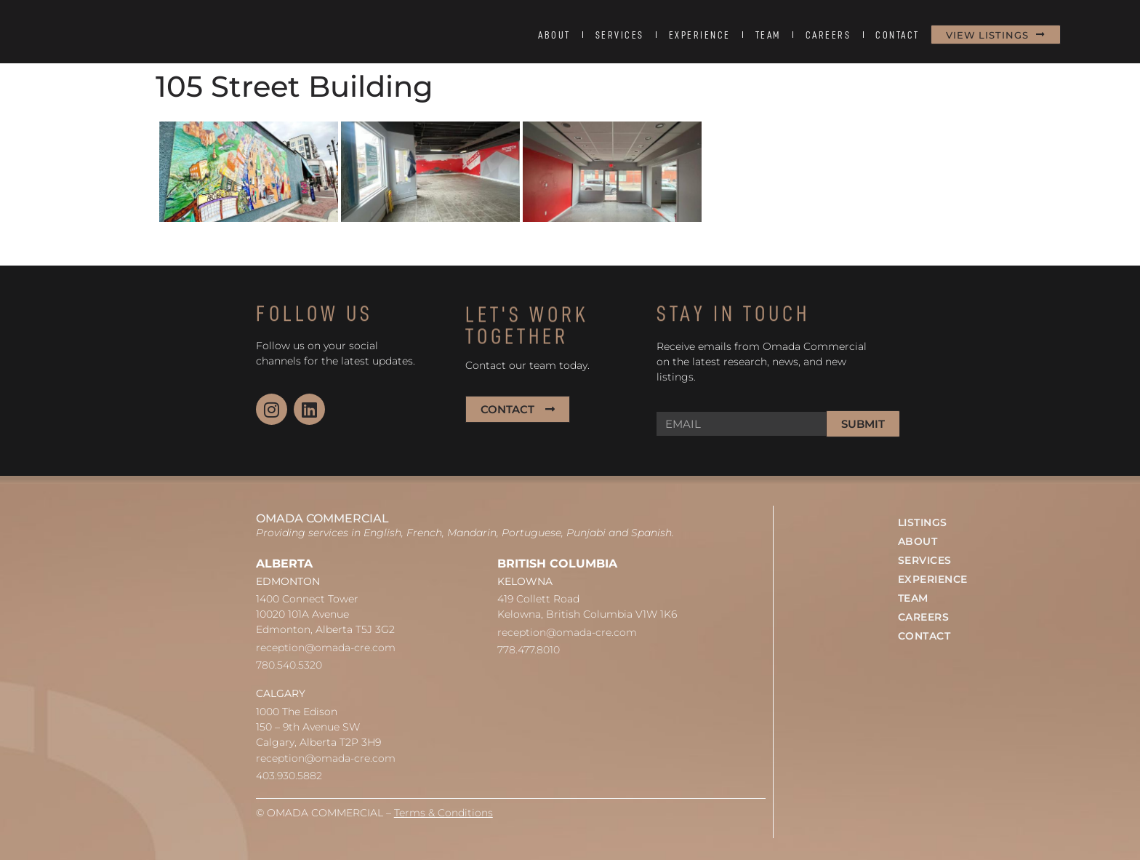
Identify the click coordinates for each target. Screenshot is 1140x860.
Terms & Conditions (443, 812)
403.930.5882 (289, 775)
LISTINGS (922, 522)
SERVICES (619, 35)
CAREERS (828, 35)
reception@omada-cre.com (326, 647)
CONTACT (897, 35)
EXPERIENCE (700, 35)
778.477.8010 (528, 649)
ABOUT (554, 35)
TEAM (768, 35)
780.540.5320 (289, 665)
